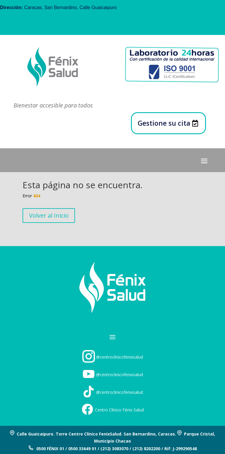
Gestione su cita (164, 123)
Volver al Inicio (49, 215)
